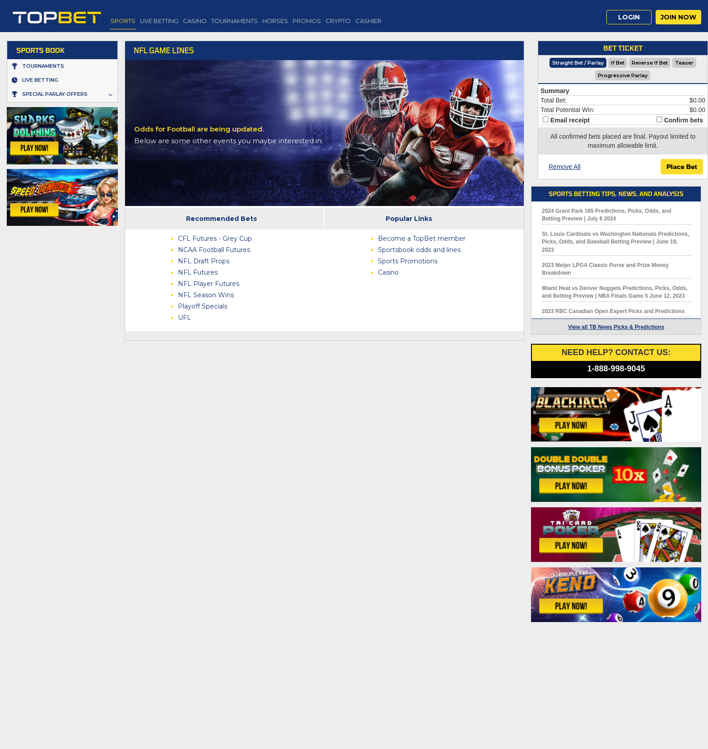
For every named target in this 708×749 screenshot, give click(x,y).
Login (629, 17)
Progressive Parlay (622, 75)
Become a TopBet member (422, 238)
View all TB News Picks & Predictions (616, 327)
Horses (275, 20)
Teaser (684, 63)
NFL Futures (198, 272)
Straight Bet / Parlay (578, 63)
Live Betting (159, 20)
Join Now (678, 17)
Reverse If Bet (650, 63)
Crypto (338, 20)
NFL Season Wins (206, 295)
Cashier (368, 20)
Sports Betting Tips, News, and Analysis (616, 193)
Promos (307, 20)
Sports (123, 20)
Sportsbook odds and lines (419, 250)
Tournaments (234, 20)
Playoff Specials (202, 306)
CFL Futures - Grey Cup (215, 238)
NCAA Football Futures (214, 250)
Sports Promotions (408, 261)
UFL (184, 318)
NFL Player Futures (208, 284)
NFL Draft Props (203, 261)
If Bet (617, 63)
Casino (195, 20)
